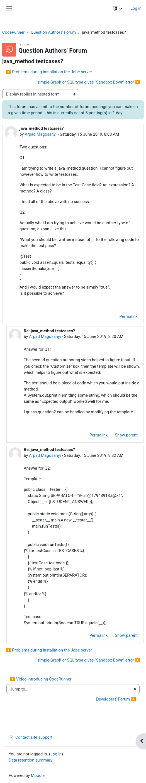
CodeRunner (13, 32)
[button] (117, 8)
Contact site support (30, 737)
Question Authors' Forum (53, 32)
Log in (136, 8)
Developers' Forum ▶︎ (116, 699)
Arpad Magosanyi (41, 134)
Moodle (38, 775)
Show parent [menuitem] (126, 435)
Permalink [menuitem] (128, 316)
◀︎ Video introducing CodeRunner (40, 679)
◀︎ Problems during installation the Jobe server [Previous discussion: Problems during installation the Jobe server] (49, 71)
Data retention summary (30, 760)
